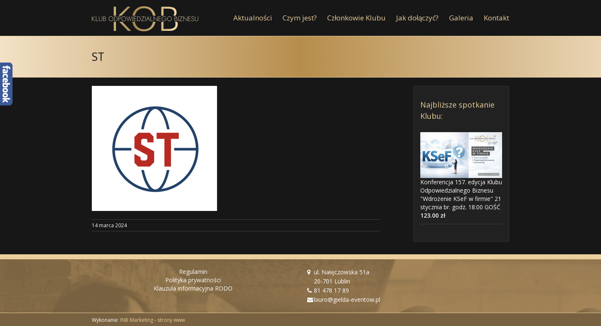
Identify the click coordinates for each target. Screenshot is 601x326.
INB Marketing (136, 319)
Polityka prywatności (193, 280)
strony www (171, 319)
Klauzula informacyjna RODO (193, 288)
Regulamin (193, 272)
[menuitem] (258, 18)
